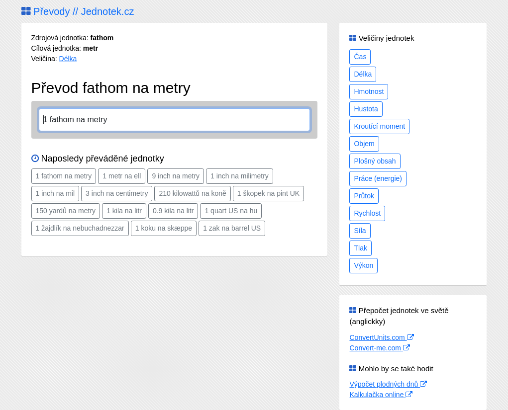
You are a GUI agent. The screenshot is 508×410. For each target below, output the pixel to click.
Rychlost (367, 213)
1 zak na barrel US (232, 228)
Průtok (364, 196)
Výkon (363, 265)
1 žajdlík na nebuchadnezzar (80, 228)
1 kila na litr (124, 211)
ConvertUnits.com (381, 337)
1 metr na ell (121, 176)
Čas (360, 57)
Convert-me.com (379, 348)
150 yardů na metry (66, 211)
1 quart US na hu (230, 211)
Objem (364, 144)
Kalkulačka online (380, 395)
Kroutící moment (379, 126)
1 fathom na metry (64, 176)
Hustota (366, 109)
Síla (360, 231)
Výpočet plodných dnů (388, 384)
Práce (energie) (378, 178)
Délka (68, 59)
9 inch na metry (176, 176)
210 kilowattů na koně (192, 193)
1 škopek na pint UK (268, 193)
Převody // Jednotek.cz (77, 11)
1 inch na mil (55, 193)
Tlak (360, 248)
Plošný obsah (375, 161)
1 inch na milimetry (239, 176)
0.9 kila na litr (173, 211)
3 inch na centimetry (117, 193)
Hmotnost (369, 91)
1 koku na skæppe (163, 228)
